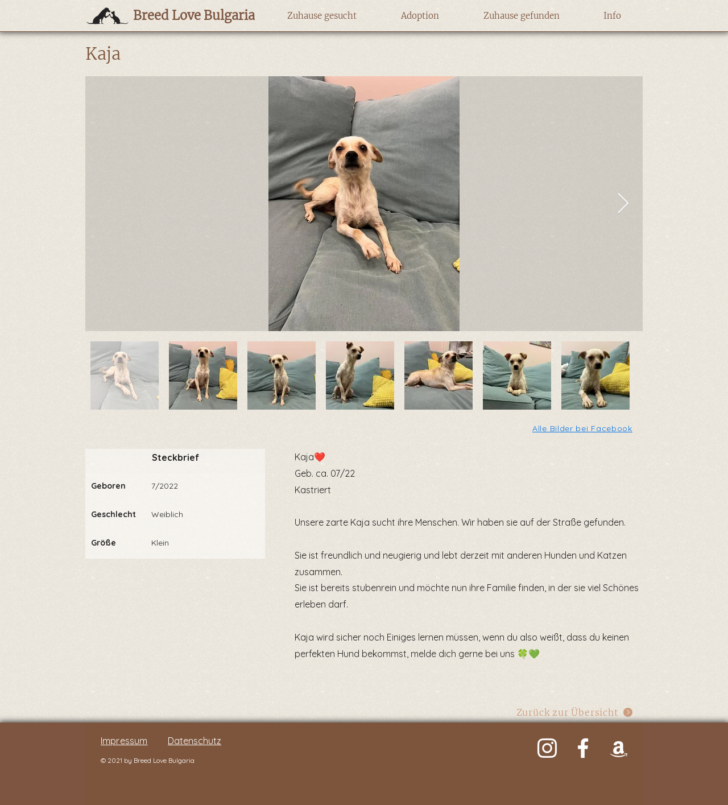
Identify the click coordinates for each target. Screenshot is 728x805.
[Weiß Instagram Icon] (547, 748)
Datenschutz (194, 740)
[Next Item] (623, 204)
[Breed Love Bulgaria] (182, 15)
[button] (321, 16)
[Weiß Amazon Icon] (619, 748)
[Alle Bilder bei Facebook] (583, 428)
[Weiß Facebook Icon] (583, 748)
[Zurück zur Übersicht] (575, 712)
